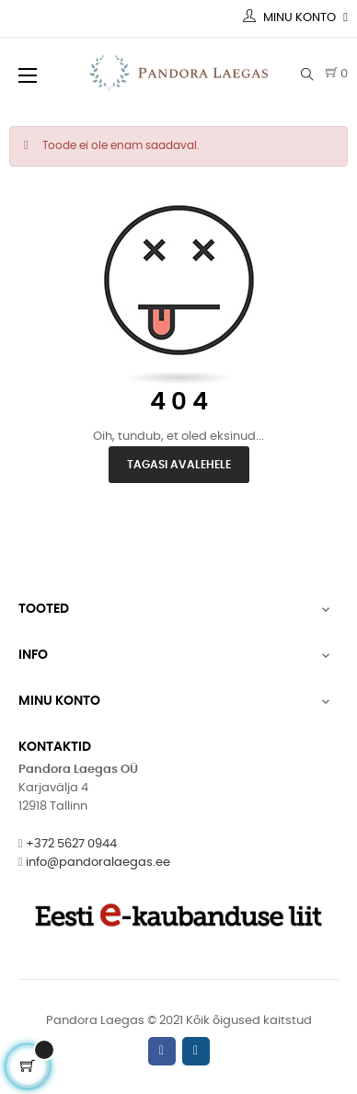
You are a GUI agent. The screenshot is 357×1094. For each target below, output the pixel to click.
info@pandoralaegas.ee (98, 863)
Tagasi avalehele (179, 464)
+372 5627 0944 (71, 844)
